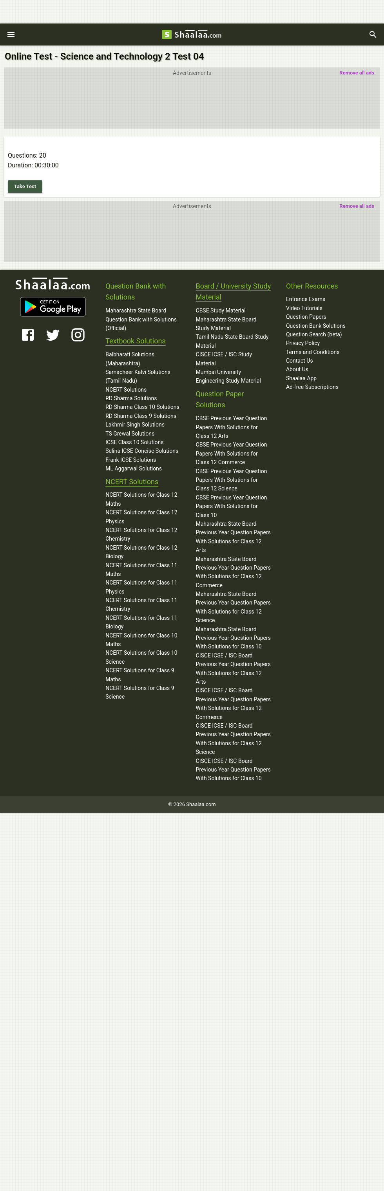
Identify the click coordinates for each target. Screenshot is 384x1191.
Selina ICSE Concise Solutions (141, 451)
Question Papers (306, 317)
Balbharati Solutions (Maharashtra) (129, 358)
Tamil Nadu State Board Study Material (232, 341)
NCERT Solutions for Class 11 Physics (141, 586)
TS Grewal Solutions (129, 433)
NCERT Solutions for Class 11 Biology (141, 622)
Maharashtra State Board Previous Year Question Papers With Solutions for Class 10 (233, 638)
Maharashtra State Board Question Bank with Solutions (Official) (141, 319)
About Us (297, 369)
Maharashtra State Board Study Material (226, 323)
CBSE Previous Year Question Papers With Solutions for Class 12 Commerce (231, 453)
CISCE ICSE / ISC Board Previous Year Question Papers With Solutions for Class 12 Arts (233, 668)
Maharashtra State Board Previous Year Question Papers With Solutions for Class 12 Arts (233, 537)
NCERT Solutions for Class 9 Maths (139, 674)
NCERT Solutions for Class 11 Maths (141, 569)
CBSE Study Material (221, 310)
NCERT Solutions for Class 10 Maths (141, 639)
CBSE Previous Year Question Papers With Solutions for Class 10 (231, 506)
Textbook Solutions (135, 341)
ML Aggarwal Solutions (133, 468)
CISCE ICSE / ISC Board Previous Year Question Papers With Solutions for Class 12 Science (233, 739)
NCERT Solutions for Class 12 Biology (141, 552)
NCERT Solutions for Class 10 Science (141, 657)
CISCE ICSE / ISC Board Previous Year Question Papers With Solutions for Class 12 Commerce (233, 703)
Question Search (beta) (314, 334)
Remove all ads (356, 73)
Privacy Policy (303, 343)
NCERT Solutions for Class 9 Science (139, 692)
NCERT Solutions (126, 390)
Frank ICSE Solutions (130, 460)
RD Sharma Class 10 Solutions (142, 407)
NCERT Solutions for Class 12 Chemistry (141, 534)
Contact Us (299, 361)
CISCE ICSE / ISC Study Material (224, 358)
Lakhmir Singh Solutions (135, 424)
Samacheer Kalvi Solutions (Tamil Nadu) (137, 376)
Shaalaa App (301, 378)
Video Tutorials (304, 308)
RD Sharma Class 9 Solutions (140, 416)
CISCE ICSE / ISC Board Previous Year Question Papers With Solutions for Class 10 (233, 770)
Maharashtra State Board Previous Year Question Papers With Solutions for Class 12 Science (233, 607)
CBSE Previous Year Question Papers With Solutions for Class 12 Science (231, 480)
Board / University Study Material (233, 291)
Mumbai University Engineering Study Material (228, 376)
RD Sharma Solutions (131, 398)
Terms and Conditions (313, 352)
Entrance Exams (305, 299)
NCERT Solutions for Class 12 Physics (141, 516)
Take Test (25, 186)
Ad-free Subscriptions (312, 387)
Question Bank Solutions (316, 326)
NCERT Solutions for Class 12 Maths (141, 499)
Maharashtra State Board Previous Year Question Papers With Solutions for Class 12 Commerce (233, 572)
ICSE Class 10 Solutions (134, 442)
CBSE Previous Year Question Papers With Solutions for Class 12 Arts (231, 427)
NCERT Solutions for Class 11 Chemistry (141, 604)
